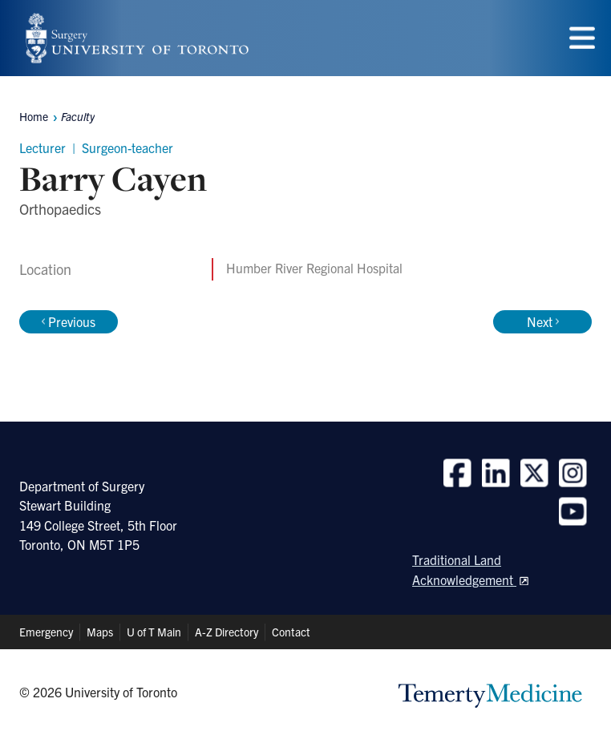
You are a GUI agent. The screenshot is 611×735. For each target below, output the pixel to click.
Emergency (46, 631)
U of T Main (154, 631)
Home (33, 116)
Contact (291, 631)
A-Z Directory (226, 631)
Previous (68, 321)
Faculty (78, 116)
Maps (100, 631)
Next (543, 321)
